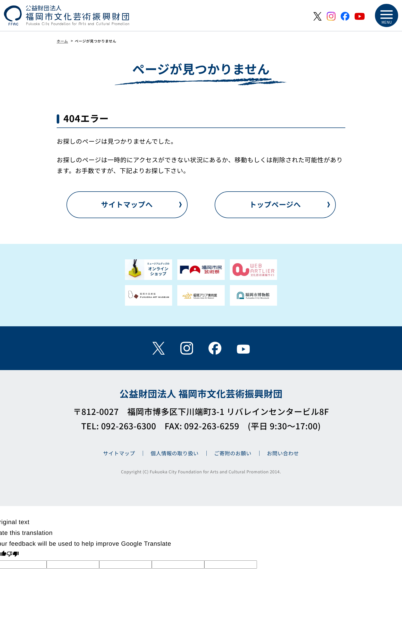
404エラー (86, 118)
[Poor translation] (12, 554)
